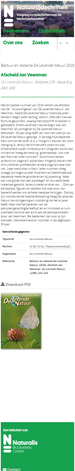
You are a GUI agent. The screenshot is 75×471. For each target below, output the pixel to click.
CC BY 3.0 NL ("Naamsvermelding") (50, 246)
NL (60, 43)
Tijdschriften (51, 30)
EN (67, 43)
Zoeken (40, 42)
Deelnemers (16, 30)
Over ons (13, 42)
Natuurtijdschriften (42, 7)
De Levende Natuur (16, 82)
